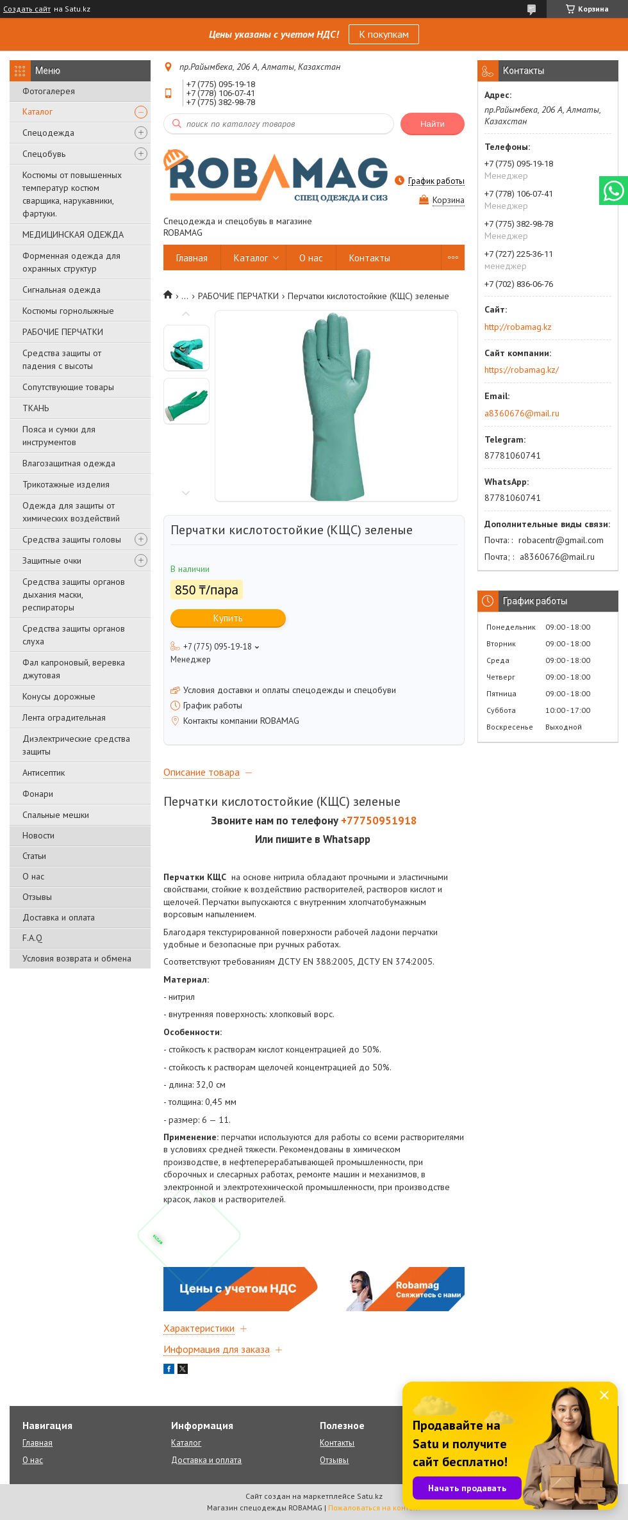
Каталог (37, 111)
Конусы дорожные (58, 696)
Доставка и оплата (58, 917)
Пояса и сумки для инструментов (58, 435)
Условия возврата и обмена (76, 958)
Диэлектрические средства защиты (76, 745)
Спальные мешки (55, 815)
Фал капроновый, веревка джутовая (73, 669)
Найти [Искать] (432, 124)
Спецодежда (48, 132)
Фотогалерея (48, 91)
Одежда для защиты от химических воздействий (71, 512)
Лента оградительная (64, 717)
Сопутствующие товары (68, 387)
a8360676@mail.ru (521, 413)
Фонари (37, 793)
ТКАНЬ (35, 408)
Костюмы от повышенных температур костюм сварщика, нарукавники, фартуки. (72, 194)
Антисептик (43, 772)
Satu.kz (370, 1496)
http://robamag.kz (518, 326)
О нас (33, 876)
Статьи (34, 856)
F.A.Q (32, 938)
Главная (192, 258)
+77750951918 (379, 820)
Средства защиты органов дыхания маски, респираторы (73, 594)
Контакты (369, 258)
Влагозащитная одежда (68, 463)
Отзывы (37, 897)
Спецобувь (43, 153)
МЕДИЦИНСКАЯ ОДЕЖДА (73, 234)
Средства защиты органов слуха (73, 635)
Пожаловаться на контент (374, 1507)
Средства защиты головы (71, 539)
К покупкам (384, 34)
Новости (38, 835)
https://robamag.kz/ (521, 369)
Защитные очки (51, 560)
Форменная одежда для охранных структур (71, 262)
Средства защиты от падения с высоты (61, 359)
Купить (228, 618)
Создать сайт (27, 8)
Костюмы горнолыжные (68, 310)
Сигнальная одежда (61, 289)
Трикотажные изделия (66, 484)
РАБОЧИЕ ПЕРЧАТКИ (62, 332)
